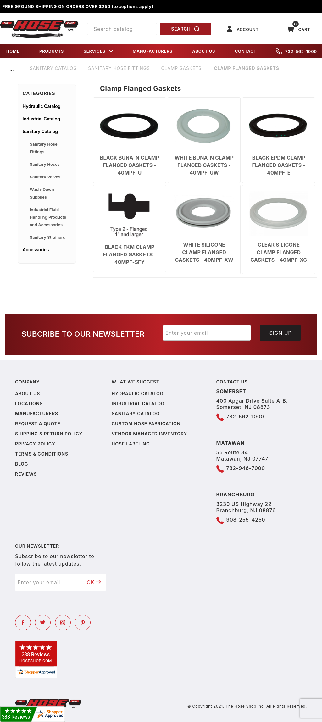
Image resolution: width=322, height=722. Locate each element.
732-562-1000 (296, 51)
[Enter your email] (207, 333)
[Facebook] (23, 622)
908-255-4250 (245, 520)
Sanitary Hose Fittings (44, 148)
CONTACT (246, 51)
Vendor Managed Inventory (149, 433)
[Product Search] (122, 29)
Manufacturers (36, 413)
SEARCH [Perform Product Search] (185, 29)
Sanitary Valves (45, 176)
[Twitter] (43, 622)
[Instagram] (63, 622)
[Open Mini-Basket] (298, 29)
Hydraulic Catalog (42, 106)
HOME (12, 51)
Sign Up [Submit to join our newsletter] (280, 333)
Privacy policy (35, 443)
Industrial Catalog (41, 118)
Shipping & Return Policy (48, 433)
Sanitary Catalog (40, 131)
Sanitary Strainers (47, 237)
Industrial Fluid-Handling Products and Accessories (48, 217)
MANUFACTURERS (153, 51)
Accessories (36, 249)
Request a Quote (37, 423)
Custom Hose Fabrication (146, 423)
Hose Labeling (131, 443)
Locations (29, 403)
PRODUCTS (51, 51)
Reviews (26, 474)
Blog (21, 464)
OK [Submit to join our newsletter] (94, 582)
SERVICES (99, 51)
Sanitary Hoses (45, 164)
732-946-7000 (245, 468)
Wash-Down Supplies (42, 193)
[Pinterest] (83, 622)
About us (27, 393)
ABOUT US (203, 51)
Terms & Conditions (41, 453)
